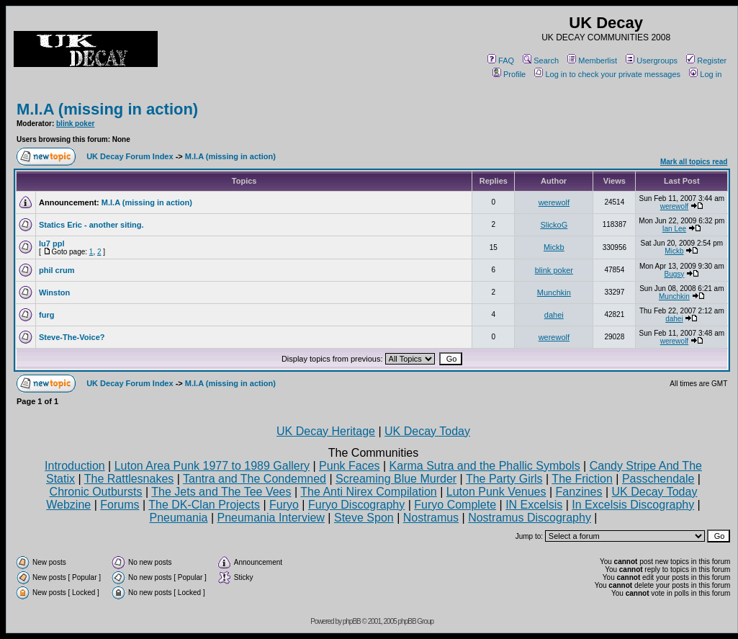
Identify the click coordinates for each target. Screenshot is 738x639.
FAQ (500, 60)
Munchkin (554, 292)
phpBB (352, 621)
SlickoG (553, 224)
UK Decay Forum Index (129, 156)
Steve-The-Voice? (72, 337)
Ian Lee (674, 229)
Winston (54, 292)
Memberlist (592, 60)
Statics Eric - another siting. (91, 224)
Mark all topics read (693, 162)
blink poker (75, 124)
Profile (509, 74)
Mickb (554, 247)
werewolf (554, 202)
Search (541, 60)
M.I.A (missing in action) (107, 109)
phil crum (57, 270)
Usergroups (652, 60)
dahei (554, 314)
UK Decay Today (427, 431)
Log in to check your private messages (607, 74)
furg (46, 314)
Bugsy (675, 274)
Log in (705, 74)
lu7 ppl (51, 243)
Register (706, 60)
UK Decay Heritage (325, 431)
